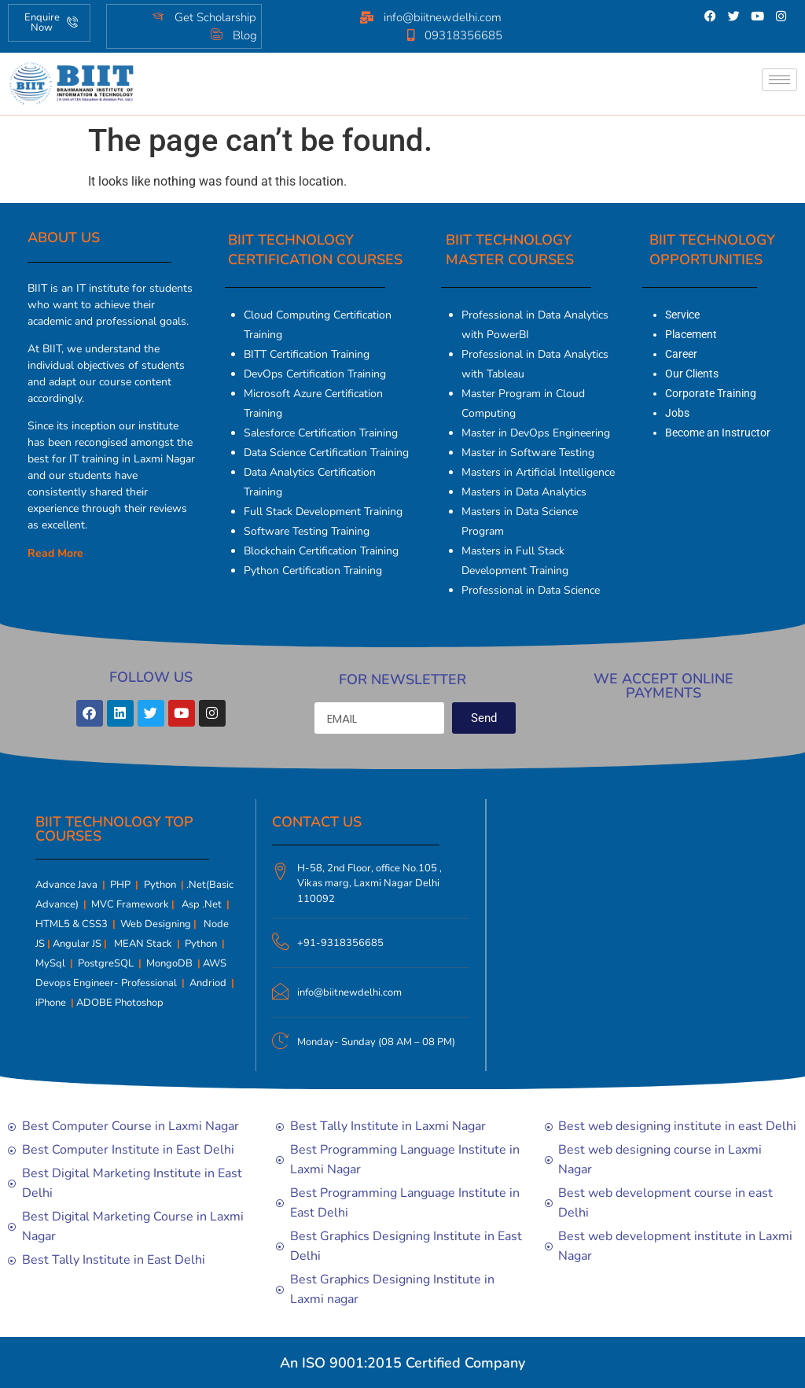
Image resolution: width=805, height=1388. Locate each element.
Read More (55, 553)
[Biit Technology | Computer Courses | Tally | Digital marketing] (634, 933)
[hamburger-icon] (779, 79)
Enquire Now (51, 22)
